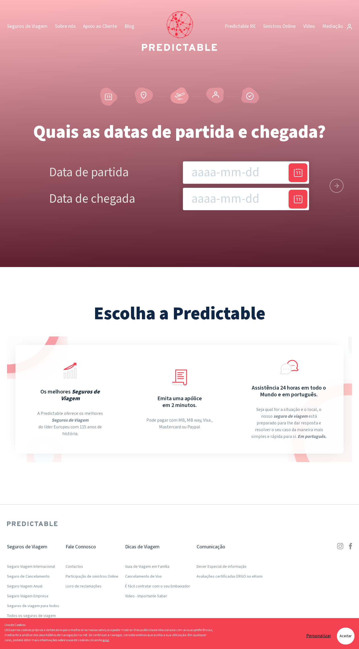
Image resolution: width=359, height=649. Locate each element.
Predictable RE (240, 26)
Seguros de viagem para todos (33, 606)
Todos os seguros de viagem (31, 615)
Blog (129, 26)
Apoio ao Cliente (100, 26)
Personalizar (318, 636)
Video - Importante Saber (146, 596)
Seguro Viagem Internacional (31, 566)
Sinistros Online (279, 26)
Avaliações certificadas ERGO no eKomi (230, 576)
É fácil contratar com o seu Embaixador (157, 586)
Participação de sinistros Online (92, 576)
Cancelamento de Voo (143, 576)
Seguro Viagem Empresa (27, 596)
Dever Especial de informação (222, 566)
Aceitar (346, 636)
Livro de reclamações (84, 586)
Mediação (337, 26)
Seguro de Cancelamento (28, 576)
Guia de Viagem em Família (147, 566)
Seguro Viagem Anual (24, 586)
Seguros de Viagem (27, 26)
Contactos (74, 566)
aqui (105, 640)
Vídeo (309, 26)
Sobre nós (65, 26)
